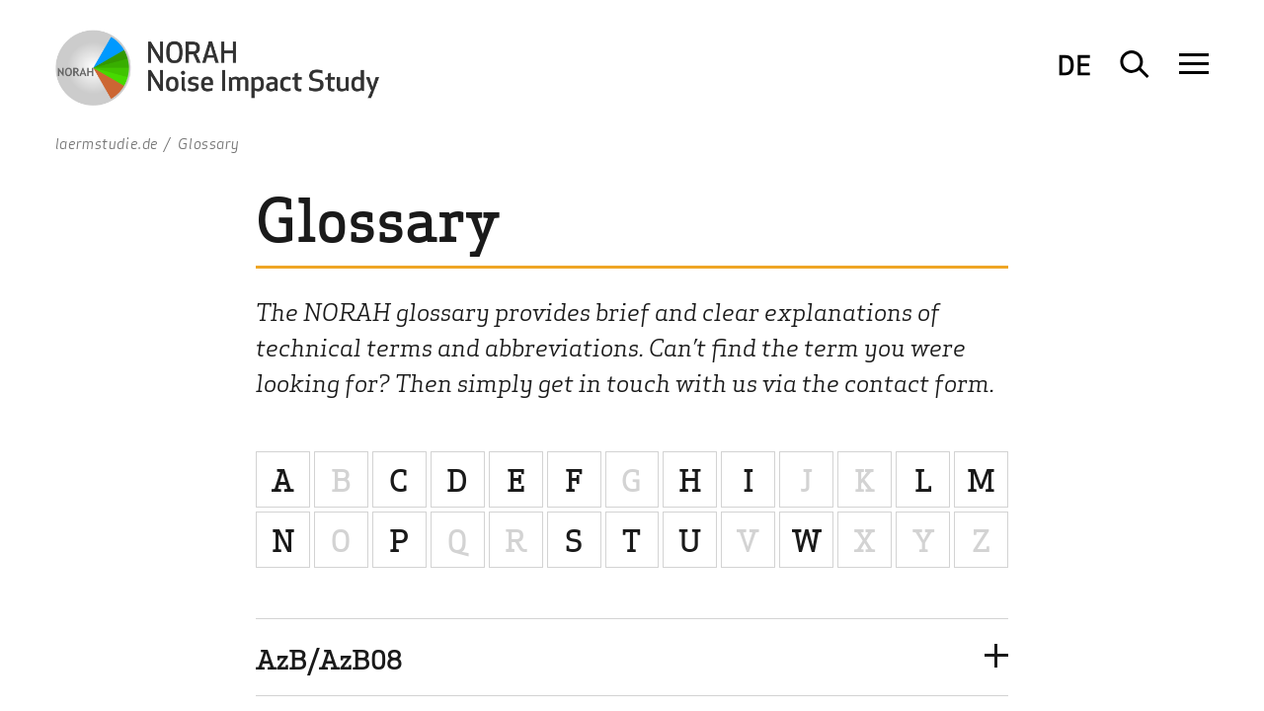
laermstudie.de (107, 143)
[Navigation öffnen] (1194, 64)
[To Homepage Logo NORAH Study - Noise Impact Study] (223, 72)
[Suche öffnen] (1134, 64)
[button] (632, 657)
